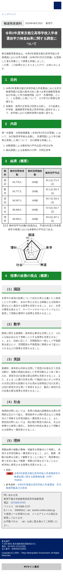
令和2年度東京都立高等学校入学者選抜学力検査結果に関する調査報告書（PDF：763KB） (37, 476)
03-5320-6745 (18, 502)
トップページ (9, 14)
